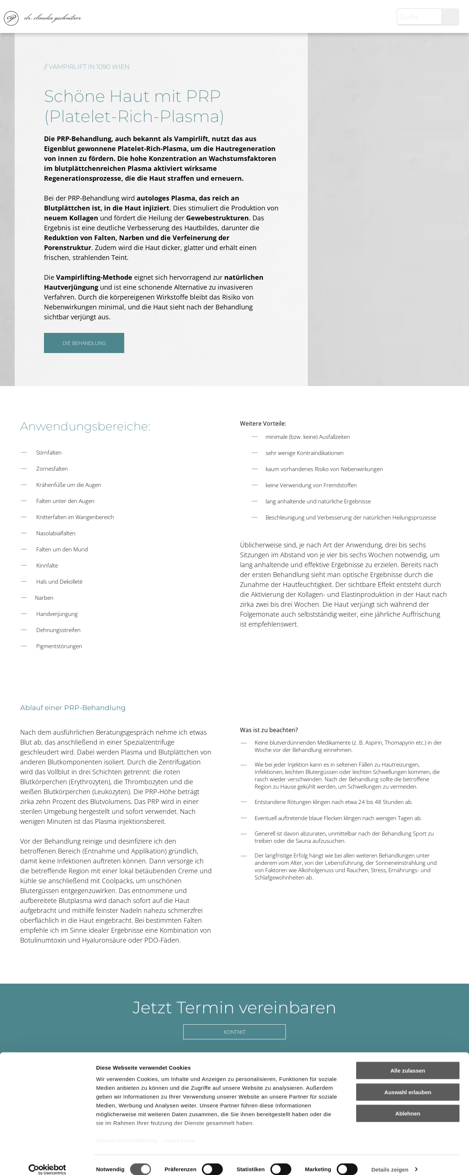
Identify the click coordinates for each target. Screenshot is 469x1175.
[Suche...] (419, 16)
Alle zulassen (407, 1062)
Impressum (179, 1132)
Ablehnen (407, 1105)
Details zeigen (389, 1160)
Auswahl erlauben (407, 1083)
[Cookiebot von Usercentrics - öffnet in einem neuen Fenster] (47, 1160)
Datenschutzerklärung (127, 1132)
